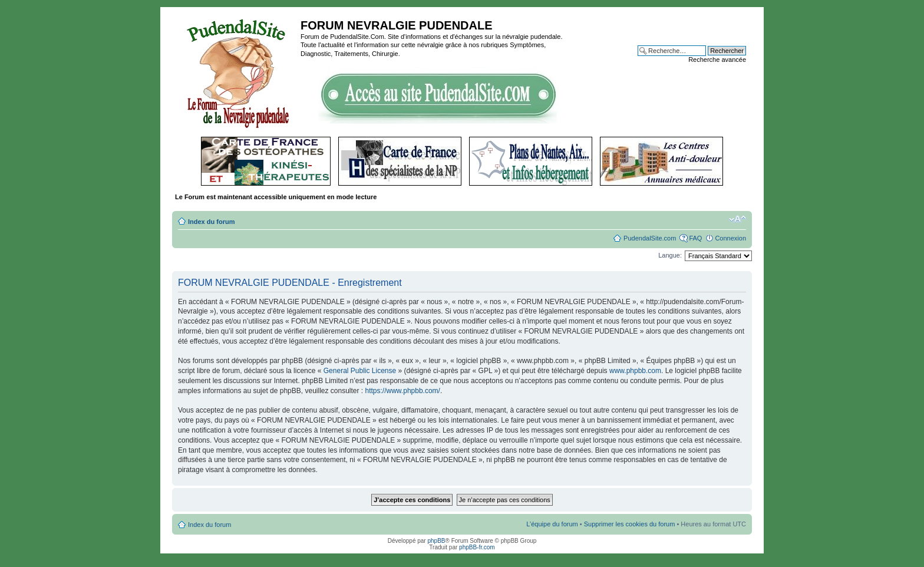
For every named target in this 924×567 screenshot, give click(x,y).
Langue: (670, 255)
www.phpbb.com (635, 371)
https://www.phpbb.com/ (402, 391)
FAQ (695, 238)
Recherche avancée (717, 59)
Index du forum (211, 221)
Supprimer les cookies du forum (629, 524)
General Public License (360, 371)
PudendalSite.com (649, 238)
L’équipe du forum (552, 524)
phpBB (436, 541)
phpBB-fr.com (477, 547)
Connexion (730, 238)
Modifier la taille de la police (737, 219)
